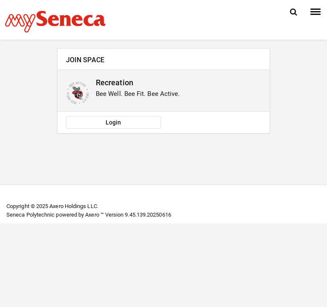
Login (113, 122)
